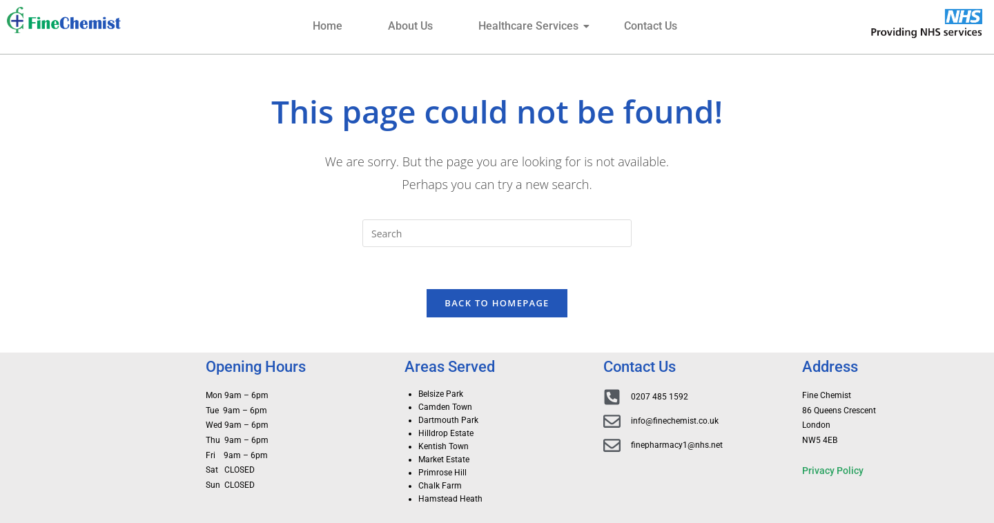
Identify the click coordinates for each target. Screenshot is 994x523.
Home (327, 25)
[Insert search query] (497, 233)
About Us (410, 25)
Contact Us (650, 25)
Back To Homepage (497, 303)
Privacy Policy (833, 470)
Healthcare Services (533, 25)
